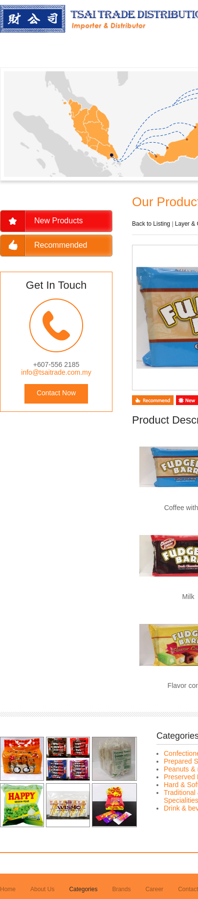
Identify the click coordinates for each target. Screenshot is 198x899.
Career (154, 889)
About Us (42, 889)
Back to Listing (151, 223)
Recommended (61, 245)
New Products (58, 220)
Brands (121, 889)
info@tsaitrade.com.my (56, 372)
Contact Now (56, 393)
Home (8, 889)
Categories (83, 889)
